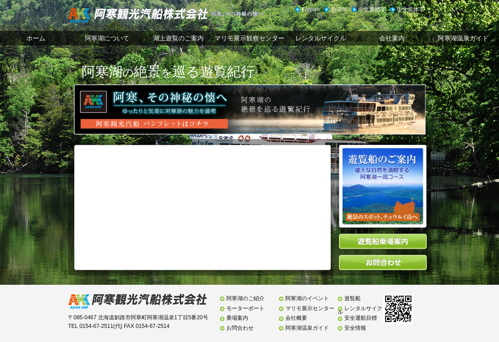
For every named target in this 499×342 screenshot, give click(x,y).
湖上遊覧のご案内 (178, 38)
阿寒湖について (107, 38)
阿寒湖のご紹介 (245, 298)
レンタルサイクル (320, 38)
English (310, 9)
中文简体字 (410, 9)
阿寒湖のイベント (307, 298)
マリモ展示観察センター (249, 38)
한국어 (339, 9)
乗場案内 (237, 318)
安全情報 (355, 328)
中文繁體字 (372, 9)
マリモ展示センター (309, 308)
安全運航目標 (360, 318)
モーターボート (245, 308)
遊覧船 (352, 298)
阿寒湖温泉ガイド (463, 38)
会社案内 (392, 38)
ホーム (35, 38)
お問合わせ (240, 328)
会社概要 (296, 318)
